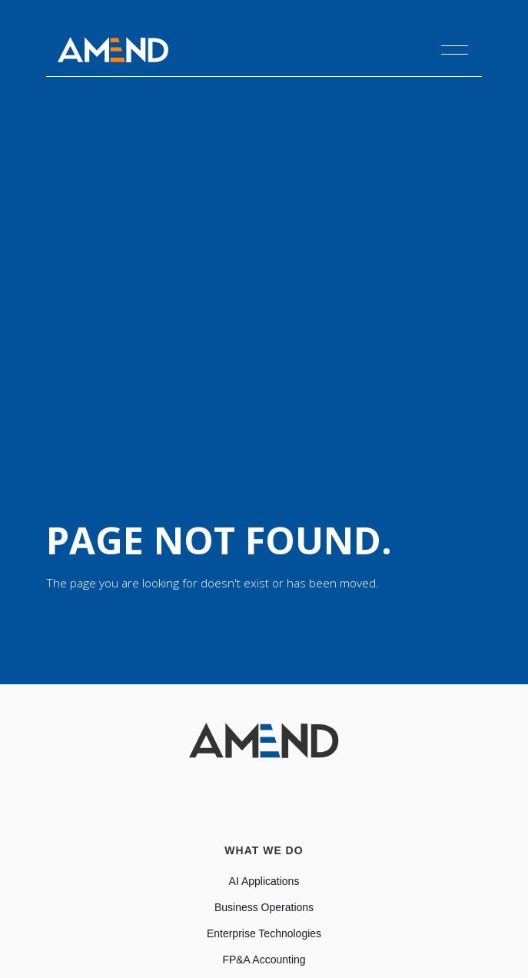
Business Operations (264, 907)
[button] (454, 50)
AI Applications (264, 881)
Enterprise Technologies (264, 933)
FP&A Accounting (263, 959)
